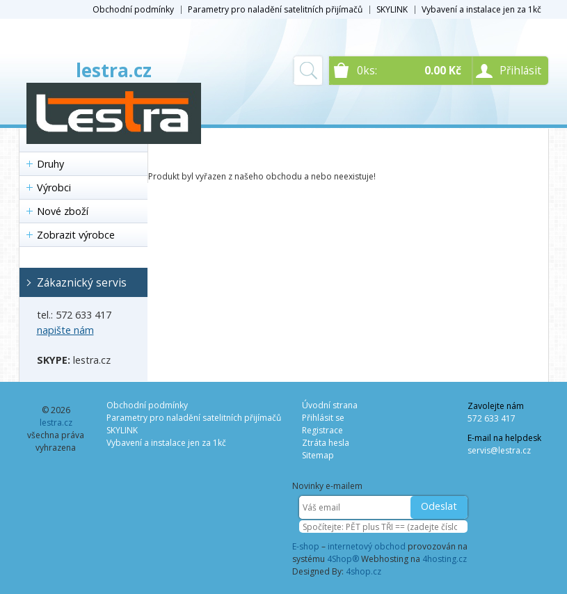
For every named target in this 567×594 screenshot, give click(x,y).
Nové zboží (62, 211)
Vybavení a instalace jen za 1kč (481, 9)
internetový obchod (367, 546)
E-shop (305, 546)
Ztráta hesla (325, 443)
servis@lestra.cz (499, 450)
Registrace (322, 430)
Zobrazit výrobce (76, 234)
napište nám (65, 330)
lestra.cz (114, 70)
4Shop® (343, 559)
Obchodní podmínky (133, 9)
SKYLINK (392, 9)
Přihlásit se (323, 418)
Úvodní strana (330, 405)
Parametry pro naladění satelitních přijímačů (275, 9)
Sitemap (318, 455)
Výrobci (54, 187)
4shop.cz (363, 571)
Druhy (50, 163)
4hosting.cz (444, 559)
